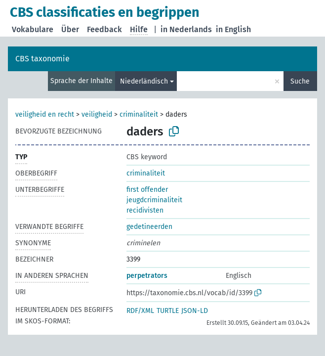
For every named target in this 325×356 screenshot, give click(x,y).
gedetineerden (149, 226)
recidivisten (144, 210)
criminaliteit (139, 114)
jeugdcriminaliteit (154, 200)
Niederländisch (144, 81)
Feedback (104, 29)
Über (70, 29)
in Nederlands (186, 29)
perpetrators (146, 275)
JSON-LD (194, 311)
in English (233, 29)
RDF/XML (140, 311)
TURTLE (168, 311)
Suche (300, 81)
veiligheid (96, 114)
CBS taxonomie (42, 58)
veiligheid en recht (44, 114)
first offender (147, 189)
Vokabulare (32, 29)
